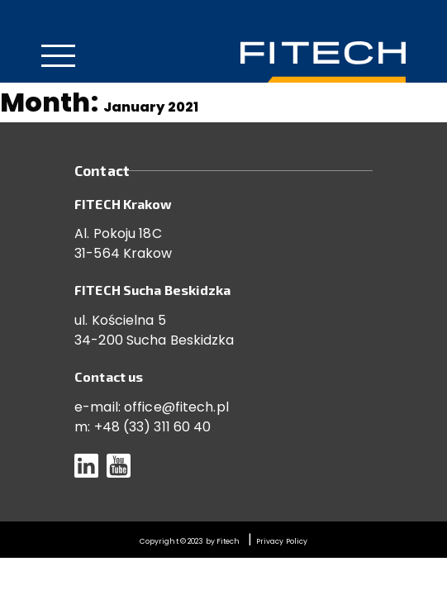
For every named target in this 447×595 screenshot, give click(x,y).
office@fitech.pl (176, 406)
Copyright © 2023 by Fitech (190, 541)
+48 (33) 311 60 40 (153, 426)
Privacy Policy (282, 541)
